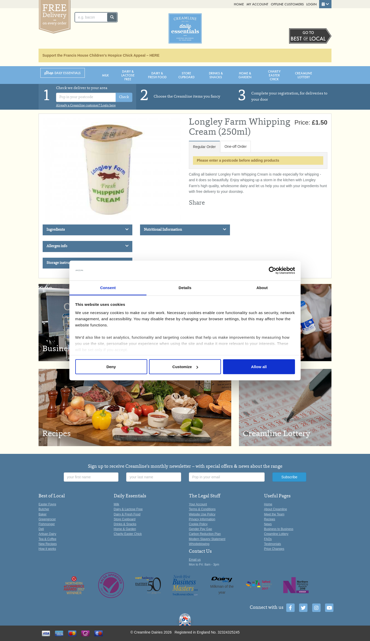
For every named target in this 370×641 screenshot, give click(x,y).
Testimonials (272, 544)
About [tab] (262, 287)
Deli (41, 529)
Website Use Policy (202, 514)
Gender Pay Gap (200, 529)
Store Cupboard (186, 75)
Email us (195, 559)
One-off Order (236, 146)
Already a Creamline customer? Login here (86, 105)
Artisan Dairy (47, 534)
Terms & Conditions (202, 509)
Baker (43, 514)
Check (124, 97)
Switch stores (310, 36)
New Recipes (48, 544)
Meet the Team (274, 514)
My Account (257, 4)
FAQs (268, 539)
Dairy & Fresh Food (157, 75)
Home (239, 4)
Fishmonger (47, 524)
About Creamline (275, 509)
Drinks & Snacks (216, 75)
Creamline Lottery (303, 75)
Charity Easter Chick (274, 75)
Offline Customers (287, 4)
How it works (47, 549)
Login (311, 4)
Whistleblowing (199, 544)
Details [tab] (185, 287)
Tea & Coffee (47, 539)
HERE (155, 55)
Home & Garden (245, 75)
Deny (111, 367)
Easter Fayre (47, 504)
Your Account (198, 504)
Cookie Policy (198, 524)
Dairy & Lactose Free (128, 75)
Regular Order (204, 147)
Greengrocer (47, 519)
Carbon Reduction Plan (205, 534)
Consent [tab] (108, 287)
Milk (105, 75)
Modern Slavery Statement (207, 539)
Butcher (44, 509)
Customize (185, 367)
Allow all (259, 367)
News (268, 524)
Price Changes (274, 549)
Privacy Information (202, 519)
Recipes (269, 519)
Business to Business (278, 529)
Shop (62, 73)
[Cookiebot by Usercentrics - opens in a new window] (272, 270)
